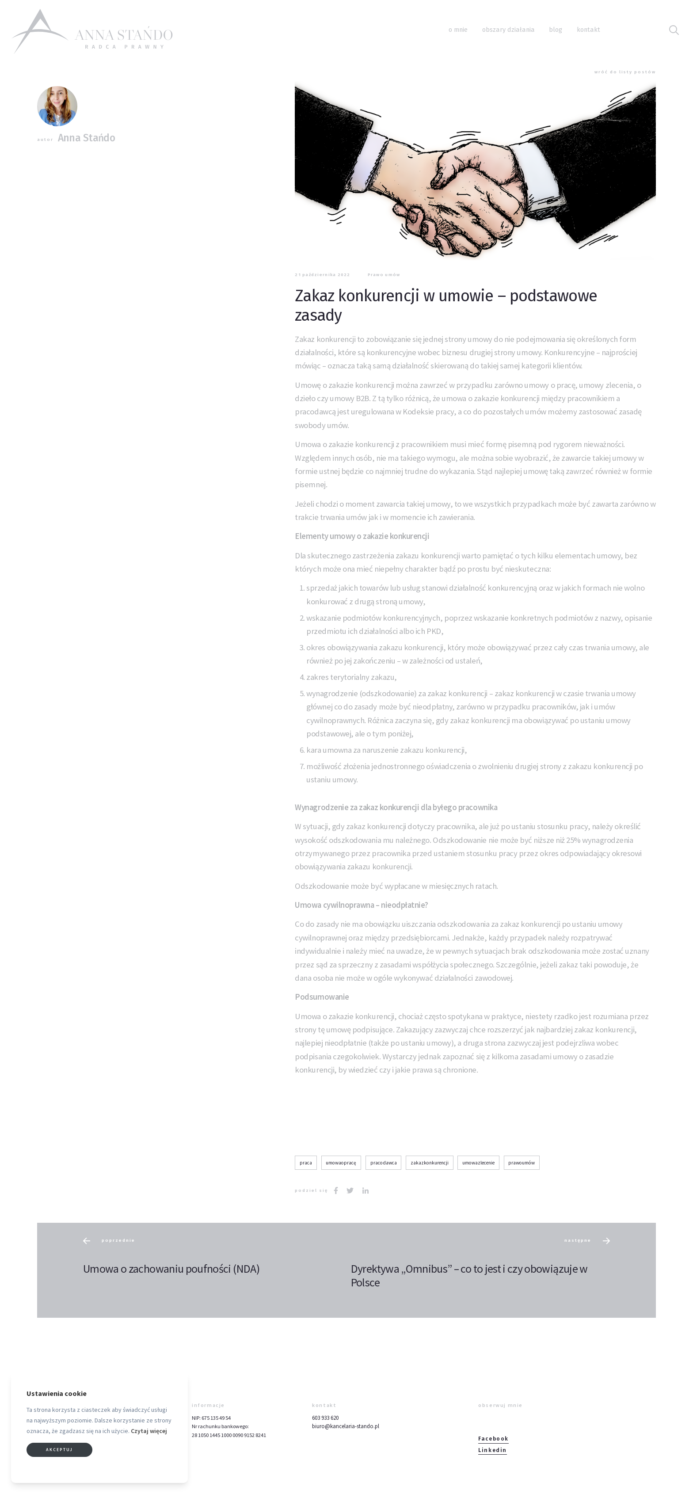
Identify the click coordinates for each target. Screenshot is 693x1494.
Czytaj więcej (149, 1431)
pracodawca (383, 1163)
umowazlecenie (478, 1163)
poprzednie (109, 1240)
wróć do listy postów (625, 72)
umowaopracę (341, 1163)
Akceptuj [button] (59, 1449)
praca (306, 1163)
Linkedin (492, 1450)
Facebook (493, 1439)
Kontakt (588, 30)
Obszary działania (508, 30)
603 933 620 (325, 1418)
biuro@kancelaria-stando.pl (345, 1426)
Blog (555, 30)
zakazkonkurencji (430, 1163)
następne (587, 1240)
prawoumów (521, 1163)
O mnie (458, 30)
